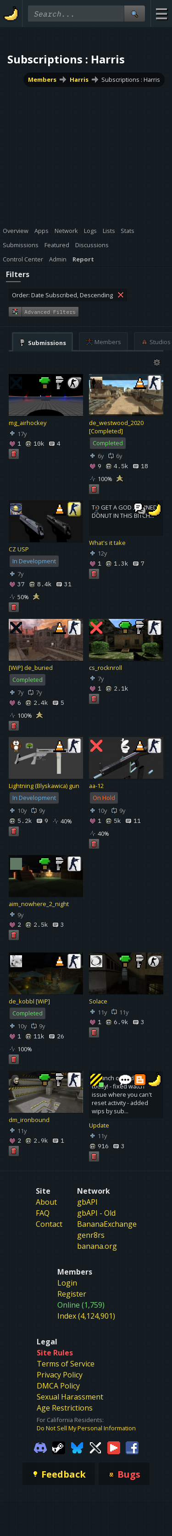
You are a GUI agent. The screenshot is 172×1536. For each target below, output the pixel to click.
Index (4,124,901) (86, 1316)
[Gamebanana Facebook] (132, 1447)
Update (99, 1125)
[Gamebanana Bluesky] (77, 1447)
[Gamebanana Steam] (58, 1447)
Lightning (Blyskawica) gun (44, 786)
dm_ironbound (29, 1120)
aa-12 (96, 786)
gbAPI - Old (96, 1213)
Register (71, 1294)
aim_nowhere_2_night (39, 904)
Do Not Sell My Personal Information (86, 1428)
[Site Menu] (161, 13)
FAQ (43, 1213)
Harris (79, 79)
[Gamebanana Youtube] (113, 1447)
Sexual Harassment (70, 1397)
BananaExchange (107, 1224)
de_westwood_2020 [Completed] (116, 427)
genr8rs (91, 1235)
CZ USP (19, 549)
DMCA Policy (58, 1386)
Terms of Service (65, 1364)
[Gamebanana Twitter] (95, 1447)
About (46, 1202)
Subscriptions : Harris (130, 79)
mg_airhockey (27, 423)
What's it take (107, 542)
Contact (49, 1224)
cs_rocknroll (105, 667)
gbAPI (87, 1202)
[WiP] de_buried (31, 667)
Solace (98, 1002)
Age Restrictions (65, 1408)
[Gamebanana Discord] (40, 1447)
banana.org (97, 1246)
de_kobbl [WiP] (29, 1002)
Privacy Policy (60, 1375)
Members (42, 79)
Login (67, 1283)
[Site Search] (134, 14)
